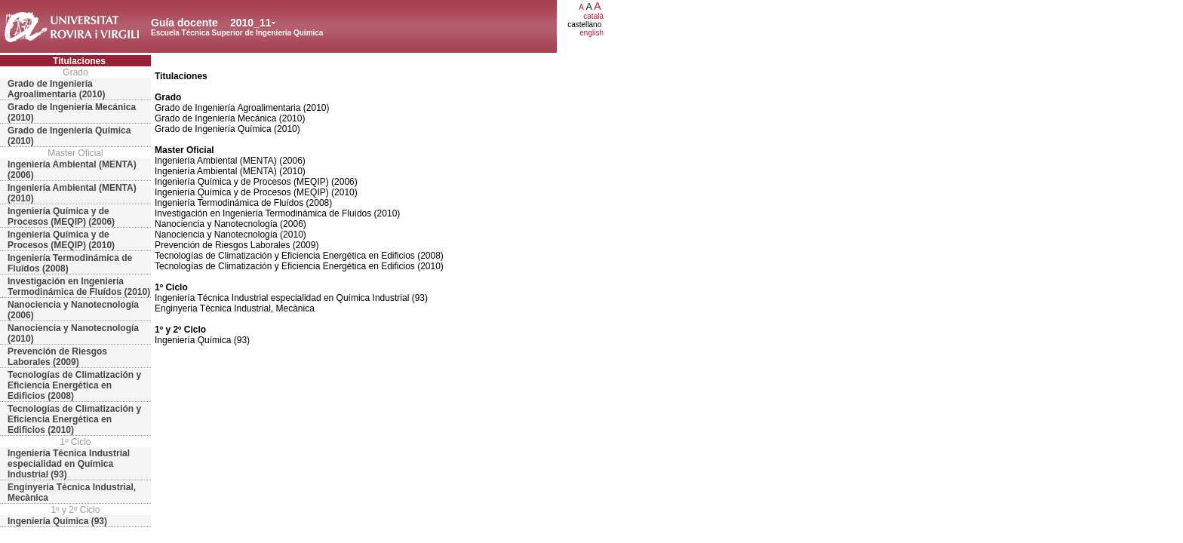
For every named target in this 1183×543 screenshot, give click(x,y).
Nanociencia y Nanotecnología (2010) (73, 333)
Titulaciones (79, 61)
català (593, 16)
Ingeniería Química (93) (57, 521)
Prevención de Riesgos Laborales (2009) (57, 356)
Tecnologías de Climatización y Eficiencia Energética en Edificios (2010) (74, 419)
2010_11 (251, 23)
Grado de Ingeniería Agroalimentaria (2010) (56, 89)
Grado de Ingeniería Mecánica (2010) (72, 112)
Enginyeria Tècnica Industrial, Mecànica (72, 492)
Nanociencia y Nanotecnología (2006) (73, 310)
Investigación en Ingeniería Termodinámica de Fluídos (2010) (79, 286)
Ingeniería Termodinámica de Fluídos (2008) (70, 263)
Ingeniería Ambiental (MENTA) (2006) (72, 169)
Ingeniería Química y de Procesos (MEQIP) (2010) (61, 239)
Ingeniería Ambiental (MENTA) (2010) (72, 193)
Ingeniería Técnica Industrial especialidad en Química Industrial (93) (69, 464)
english (591, 33)
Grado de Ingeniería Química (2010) (69, 135)
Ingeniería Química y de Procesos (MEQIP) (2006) (61, 216)
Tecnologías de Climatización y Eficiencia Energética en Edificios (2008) (74, 385)
